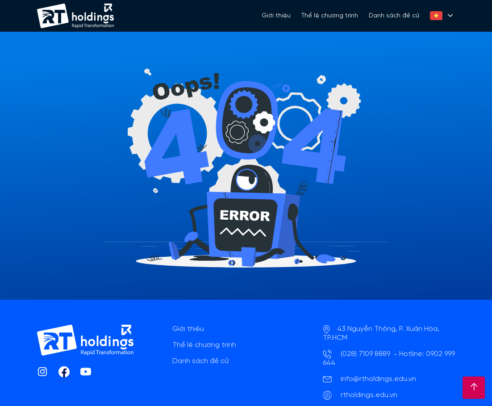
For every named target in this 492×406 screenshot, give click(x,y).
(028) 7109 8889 (365, 354)
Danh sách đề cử (394, 16)
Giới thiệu (276, 16)
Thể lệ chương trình (329, 16)
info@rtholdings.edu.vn (378, 379)
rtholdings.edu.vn (369, 395)
